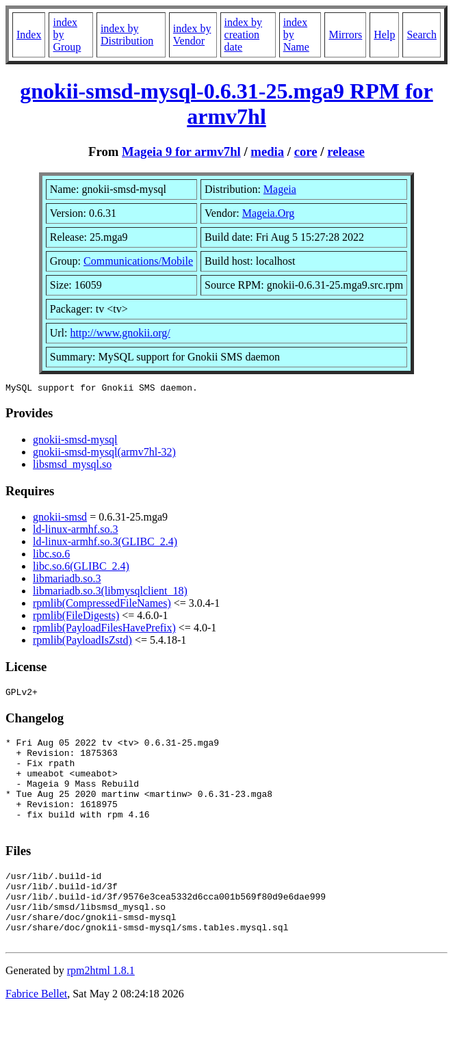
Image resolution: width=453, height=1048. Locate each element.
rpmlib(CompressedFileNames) (102, 605)
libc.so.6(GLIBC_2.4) (81, 568)
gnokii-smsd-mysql (75, 441)
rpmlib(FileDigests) (76, 617)
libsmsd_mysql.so (72, 466)
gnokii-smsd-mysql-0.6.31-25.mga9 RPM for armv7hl (226, 104)
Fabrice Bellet (36, 1030)
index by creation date (243, 34)
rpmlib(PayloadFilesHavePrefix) (104, 630)
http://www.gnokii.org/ (120, 333)
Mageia (279, 189)
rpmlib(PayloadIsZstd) (82, 642)
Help (384, 34)
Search (421, 34)
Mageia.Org (268, 213)
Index (28, 34)
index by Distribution (127, 35)
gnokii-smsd (60, 519)
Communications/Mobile (138, 261)
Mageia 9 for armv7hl (181, 151)
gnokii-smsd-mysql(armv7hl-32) (104, 454)
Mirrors (345, 34)
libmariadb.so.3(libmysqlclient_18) (110, 593)
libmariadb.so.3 (67, 580)
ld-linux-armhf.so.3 (75, 531)
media (267, 151)
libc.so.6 (51, 556)
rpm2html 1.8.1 (101, 1007)
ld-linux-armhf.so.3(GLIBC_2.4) (105, 543)
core (306, 151)
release (346, 151)
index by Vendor (192, 35)
